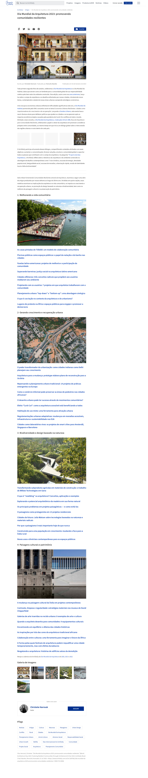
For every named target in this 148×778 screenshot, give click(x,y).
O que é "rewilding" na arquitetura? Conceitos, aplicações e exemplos (48, 496)
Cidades (40, 732)
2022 (70, 657)
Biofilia (35, 742)
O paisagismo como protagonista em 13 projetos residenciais (44, 512)
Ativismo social (57, 737)
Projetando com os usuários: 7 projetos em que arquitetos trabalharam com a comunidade (51, 287)
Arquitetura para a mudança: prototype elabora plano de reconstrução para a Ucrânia (51, 377)
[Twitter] (23, 29)
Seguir (76, 708)
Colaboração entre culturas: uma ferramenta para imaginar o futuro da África (51, 637)
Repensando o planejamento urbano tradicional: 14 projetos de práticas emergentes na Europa (49, 385)
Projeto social (23, 747)
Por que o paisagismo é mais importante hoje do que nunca (43, 525)
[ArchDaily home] (9, 3)
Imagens (77, 3)
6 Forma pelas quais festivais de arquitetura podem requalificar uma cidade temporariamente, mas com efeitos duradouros (50, 644)
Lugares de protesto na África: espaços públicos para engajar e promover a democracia (50, 306)
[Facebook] (19, 29)
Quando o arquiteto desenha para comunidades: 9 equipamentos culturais (50, 621)
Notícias (99, 3)
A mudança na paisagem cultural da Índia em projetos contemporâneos (49, 602)
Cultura (41, 728)
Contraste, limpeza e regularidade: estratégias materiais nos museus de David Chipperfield (51, 609)
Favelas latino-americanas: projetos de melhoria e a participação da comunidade (47, 265)
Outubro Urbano (65, 111)
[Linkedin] (28, 29)
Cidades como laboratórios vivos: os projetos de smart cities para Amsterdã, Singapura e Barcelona (50, 426)
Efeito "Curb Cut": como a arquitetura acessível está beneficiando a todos (49, 405)
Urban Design (76, 728)
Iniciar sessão (118, 3)
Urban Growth (23, 742)
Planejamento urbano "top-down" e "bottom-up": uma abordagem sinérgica (51, 293)
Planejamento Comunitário (54, 747)
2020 (62, 657)
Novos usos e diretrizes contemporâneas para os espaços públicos (46, 539)
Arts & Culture (43, 737)
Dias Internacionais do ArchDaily (53, 742)
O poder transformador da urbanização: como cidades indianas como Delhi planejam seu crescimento (50, 369)
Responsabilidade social (75, 737)
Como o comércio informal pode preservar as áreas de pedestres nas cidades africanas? (51, 393)
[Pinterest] (38, 29)
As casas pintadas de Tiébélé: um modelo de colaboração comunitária (48, 249)
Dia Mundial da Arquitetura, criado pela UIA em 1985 (53, 120)
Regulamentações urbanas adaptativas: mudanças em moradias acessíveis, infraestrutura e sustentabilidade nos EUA (50, 418)
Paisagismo (63, 728)
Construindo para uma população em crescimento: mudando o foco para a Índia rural (50, 532)
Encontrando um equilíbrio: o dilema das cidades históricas (43, 627)
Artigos (31, 728)
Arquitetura (37, 747)
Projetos (69, 3)
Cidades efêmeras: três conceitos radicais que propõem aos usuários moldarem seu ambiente (47, 278)
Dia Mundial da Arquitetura (63, 89)
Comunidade (73, 742)
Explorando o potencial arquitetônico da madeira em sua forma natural (48, 501)
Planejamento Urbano (26, 737)
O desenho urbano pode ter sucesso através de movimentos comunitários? (50, 400)
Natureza (52, 728)
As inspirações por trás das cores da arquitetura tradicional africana (47, 632)
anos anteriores (74, 94)
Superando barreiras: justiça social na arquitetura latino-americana (47, 271)
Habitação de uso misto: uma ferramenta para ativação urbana (45, 410)
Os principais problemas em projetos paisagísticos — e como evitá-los (47, 506)
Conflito (21, 732)
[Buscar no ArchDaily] (41, 3)
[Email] (33, 29)
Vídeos (105, 3)
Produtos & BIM (88, 3)
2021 (66, 657)
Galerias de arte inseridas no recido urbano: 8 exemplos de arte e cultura (49, 616)
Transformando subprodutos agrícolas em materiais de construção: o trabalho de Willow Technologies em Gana (51, 489)
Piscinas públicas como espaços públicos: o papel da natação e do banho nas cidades (51, 257)
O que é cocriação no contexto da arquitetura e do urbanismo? (44, 298)
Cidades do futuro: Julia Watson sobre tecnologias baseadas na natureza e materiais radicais (50, 519)
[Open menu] (138, 3)
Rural (31, 732)
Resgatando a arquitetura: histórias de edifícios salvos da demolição (47, 651)
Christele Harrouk (39, 707)
